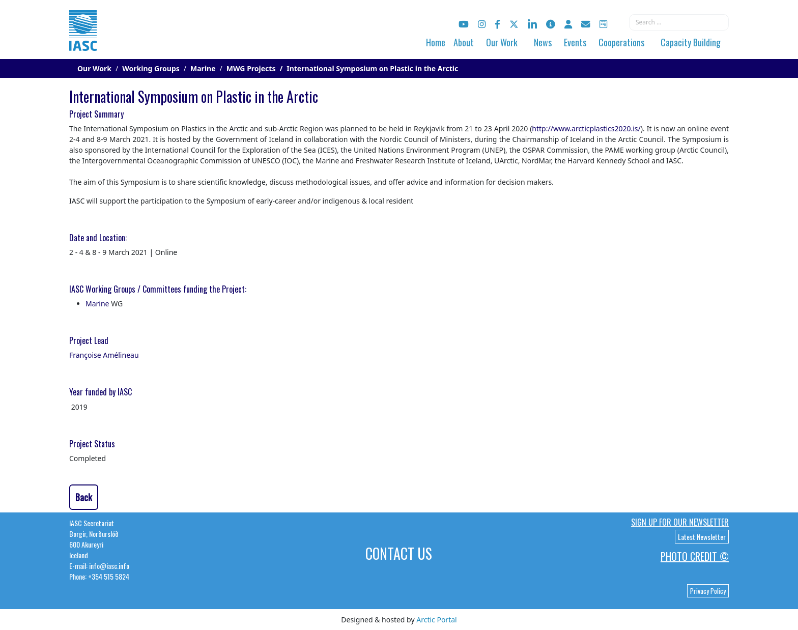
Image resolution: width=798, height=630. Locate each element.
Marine (97, 303)
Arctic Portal (436, 619)
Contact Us (398, 553)
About (463, 42)
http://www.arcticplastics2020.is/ (586, 128)
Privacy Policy (708, 591)
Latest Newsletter (702, 536)
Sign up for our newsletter (680, 522)
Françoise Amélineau (104, 355)
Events (575, 42)
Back (83, 497)
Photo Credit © (695, 556)
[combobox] (679, 22)
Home (435, 42)
